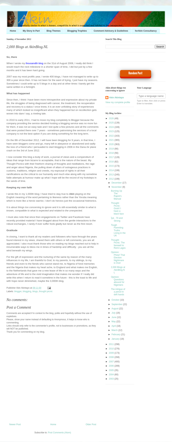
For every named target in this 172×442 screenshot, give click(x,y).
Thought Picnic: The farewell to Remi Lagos (118, 244)
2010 (111, 348)
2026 (111, 118)
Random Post (135, 73)
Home (13, 31)
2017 (111, 157)
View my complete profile (117, 102)
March (115, 330)
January (116, 339)
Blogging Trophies (77, 31)
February (116, 334)
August (115, 308)
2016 (111, 161)
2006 (111, 366)
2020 (111, 144)
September (117, 304)
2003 (111, 379)
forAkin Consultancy (146, 31)
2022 (111, 136)
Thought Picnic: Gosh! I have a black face (117, 208)
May (114, 321)
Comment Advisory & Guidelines (111, 31)
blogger (17, 291)
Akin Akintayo (116, 97)
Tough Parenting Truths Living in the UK (118, 230)
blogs (35, 291)
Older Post (91, 424)
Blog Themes (53, 31)
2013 (111, 174)
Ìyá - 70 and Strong (117, 219)
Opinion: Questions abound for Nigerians (117, 281)
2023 (111, 131)
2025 (111, 122)
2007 (111, 361)
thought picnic (46, 291)
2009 (111, 353)
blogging (27, 291)
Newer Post (15, 424)
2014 (111, 170)
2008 (111, 357)
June (114, 317)
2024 (111, 127)
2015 (111, 166)
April (114, 326)
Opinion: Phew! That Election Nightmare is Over (118, 257)
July (114, 313)
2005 (111, 370)
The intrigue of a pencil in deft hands (118, 292)
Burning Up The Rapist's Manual (116, 195)
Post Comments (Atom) (59, 432)
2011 (111, 344)
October (116, 300)
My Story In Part (31, 31)
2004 (111, 374)
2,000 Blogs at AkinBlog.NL (27, 47)
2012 (111, 179)
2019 (111, 148)
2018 (111, 153)
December (117, 182)
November (117, 187)
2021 (111, 140)
